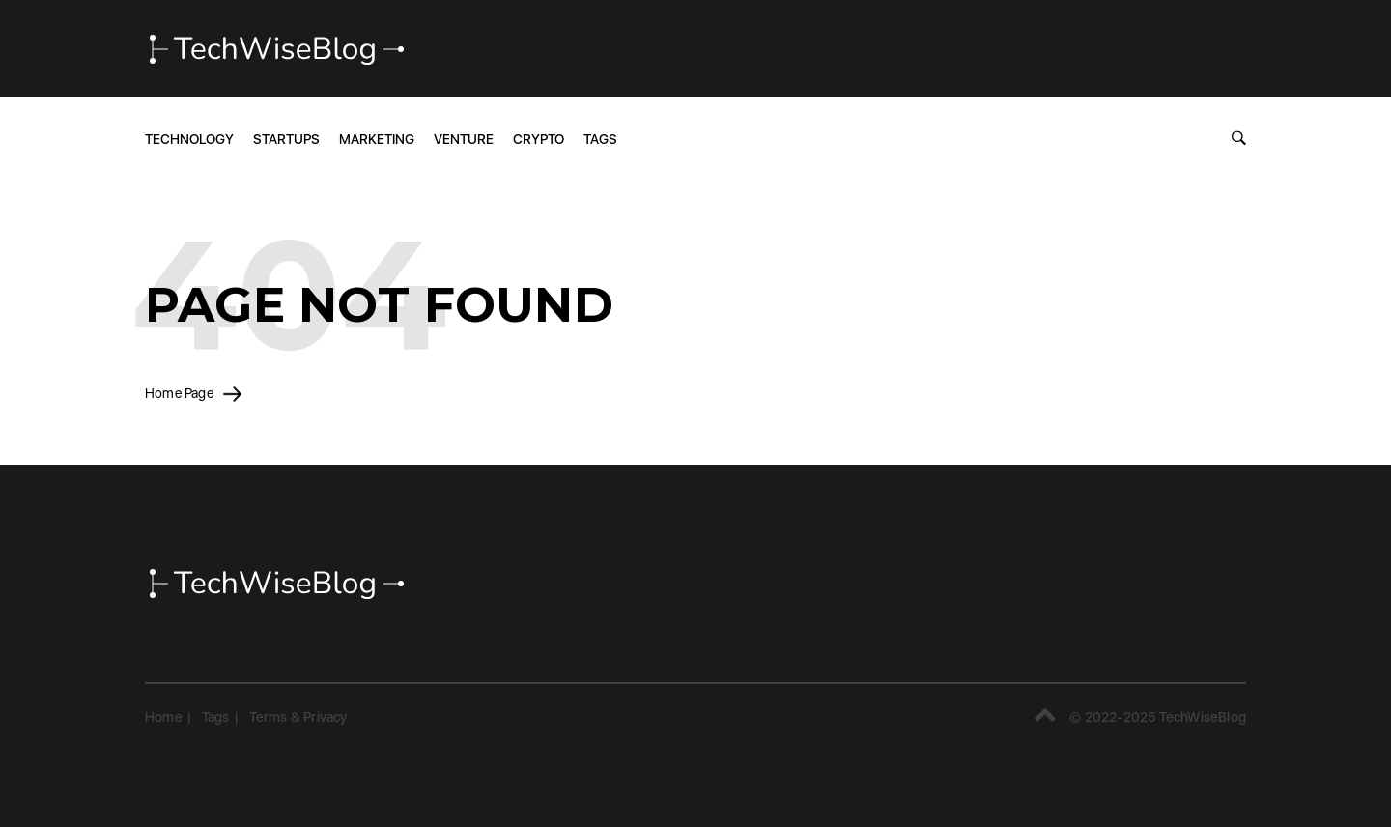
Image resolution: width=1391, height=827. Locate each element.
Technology (189, 139)
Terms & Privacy (298, 717)
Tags (600, 139)
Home (164, 717)
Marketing (376, 139)
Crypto (538, 139)
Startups (286, 139)
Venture (464, 139)
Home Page (193, 393)
